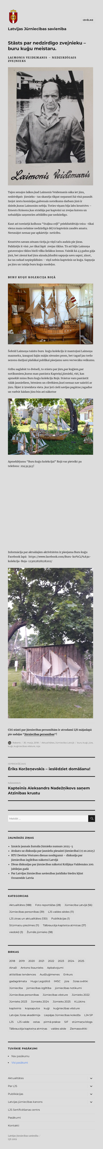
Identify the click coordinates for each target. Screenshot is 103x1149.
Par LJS (12, 1086)
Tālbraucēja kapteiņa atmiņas (28, 1028)
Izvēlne (88, 20)
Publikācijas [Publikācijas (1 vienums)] (60, 918)
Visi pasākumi (20, 1062)
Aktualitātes (48, 742)
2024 (71, 960)
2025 (81, 960)
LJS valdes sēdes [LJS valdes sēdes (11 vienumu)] (61, 911)
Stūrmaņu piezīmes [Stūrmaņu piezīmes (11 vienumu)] (24, 925)
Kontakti (13, 1125)
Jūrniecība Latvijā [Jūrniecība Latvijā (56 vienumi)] (78, 905)
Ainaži (13, 967)
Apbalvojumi (55, 967)
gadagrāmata (18, 981)
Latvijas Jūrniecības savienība (37, 29)
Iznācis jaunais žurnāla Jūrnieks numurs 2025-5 (42, 846)
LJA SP (88, 1015)
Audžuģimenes (50, 974)
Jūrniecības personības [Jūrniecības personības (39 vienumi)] (26, 911)
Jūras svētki (80, 981)
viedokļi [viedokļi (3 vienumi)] (16, 932)
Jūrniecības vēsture (55, 994)
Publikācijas (15, 1093)
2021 (41, 960)
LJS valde (23, 1021)
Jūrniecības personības (39, 734)
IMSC (57, 981)
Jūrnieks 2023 (18, 1001)
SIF (66, 1021)
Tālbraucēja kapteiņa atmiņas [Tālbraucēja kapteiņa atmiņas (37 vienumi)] (64, 925)
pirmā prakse (52, 1021)
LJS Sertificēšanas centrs (24, 1109)
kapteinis (15, 1008)
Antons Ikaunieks (32, 967)
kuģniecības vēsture (24, 746)
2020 (31, 960)
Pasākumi (14, 1117)
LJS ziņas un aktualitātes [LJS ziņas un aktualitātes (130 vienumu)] (28, 918)
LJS (11, 1021)
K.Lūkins (79, 1001)
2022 (51, 960)
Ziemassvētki (78, 1028)
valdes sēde (58, 1028)
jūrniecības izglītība (38, 988)
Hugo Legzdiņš (40, 981)
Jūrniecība (16, 988)
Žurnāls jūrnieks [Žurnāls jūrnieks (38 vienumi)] (40, 932)
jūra (91, 742)
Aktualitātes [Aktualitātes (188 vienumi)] (20, 905)
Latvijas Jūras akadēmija (24, 1015)
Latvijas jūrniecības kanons (25, 1101)
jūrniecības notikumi (68, 988)
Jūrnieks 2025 (62, 1001)
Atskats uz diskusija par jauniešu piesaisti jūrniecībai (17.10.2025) (53, 850)
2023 (61, 960)
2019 (22, 960)
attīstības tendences (22, 974)
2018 (12, 960)
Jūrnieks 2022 (81, 994)
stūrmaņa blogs (82, 1021)
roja (38, 746)
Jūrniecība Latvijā (64, 742)
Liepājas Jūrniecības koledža (62, 1015)
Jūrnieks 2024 (40, 1001)
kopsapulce (32, 1008)
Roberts (16, 742)
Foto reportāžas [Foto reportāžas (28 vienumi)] (48, 905)
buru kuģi (82, 742)
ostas (36, 1021)
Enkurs (68, 974)
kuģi (10, 746)
